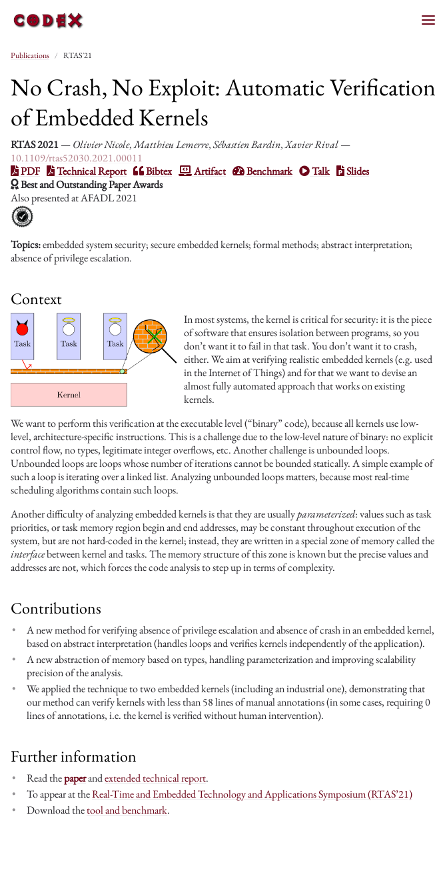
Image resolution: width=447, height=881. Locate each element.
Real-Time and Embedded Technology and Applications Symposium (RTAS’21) (252, 794)
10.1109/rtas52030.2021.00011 (77, 158)
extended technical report (155, 778)
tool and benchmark (127, 810)
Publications (30, 55)
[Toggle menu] (428, 20)
